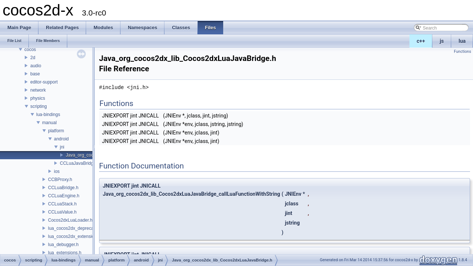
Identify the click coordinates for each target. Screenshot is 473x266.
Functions (462, 51)
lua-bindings (48, 114)
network (38, 90)
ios (56, 171)
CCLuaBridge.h (63, 187)
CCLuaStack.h (62, 204)
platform (56, 130)
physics (37, 98)
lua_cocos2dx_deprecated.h (75, 228)
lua (462, 41)
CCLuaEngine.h (63, 195)
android (61, 138)
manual (49, 122)
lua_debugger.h (63, 244)
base (35, 73)
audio (35, 65)
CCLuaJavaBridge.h (79, 163)
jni (62, 147)
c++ (421, 41)
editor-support (44, 82)
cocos (30, 49)
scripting (38, 106)
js (442, 41)
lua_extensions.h (64, 252)
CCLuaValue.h (62, 212)
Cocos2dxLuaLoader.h (70, 220)
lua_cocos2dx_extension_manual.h (82, 236)
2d (32, 57)
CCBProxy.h (60, 179)
